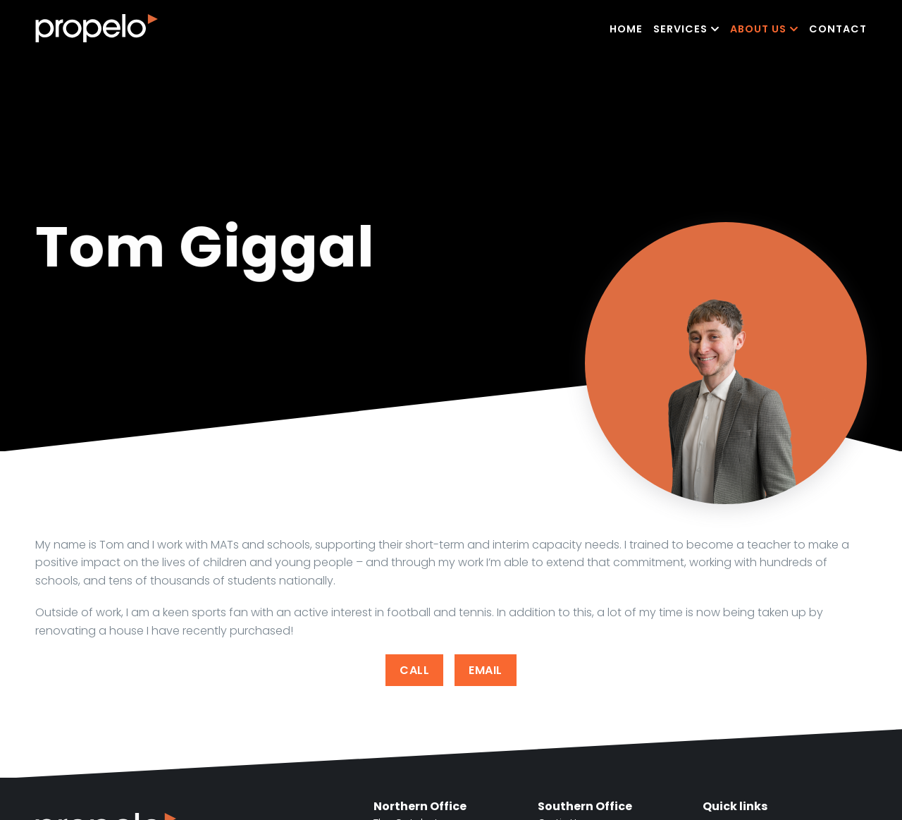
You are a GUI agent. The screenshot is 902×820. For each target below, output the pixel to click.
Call (414, 670)
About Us (764, 29)
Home (626, 29)
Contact (838, 29)
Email (485, 670)
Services (686, 29)
